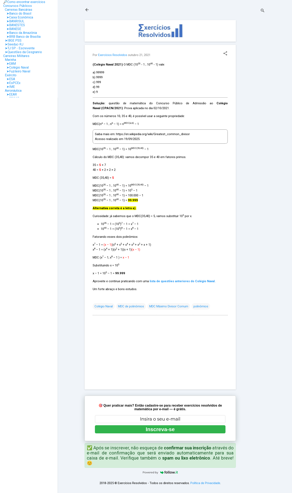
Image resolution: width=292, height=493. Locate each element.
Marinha (9, 60)
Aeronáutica (12, 91)
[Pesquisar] (262, 11)
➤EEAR (10, 94)
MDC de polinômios (131, 306)
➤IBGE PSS (12, 40)
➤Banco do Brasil (17, 13)
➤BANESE (12, 29)
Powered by (160, 472)
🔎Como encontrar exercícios (24, 2)
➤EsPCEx (11, 83)
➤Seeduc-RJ (13, 44)
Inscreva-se (160, 429)
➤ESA (9, 79)
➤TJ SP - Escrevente (19, 48)
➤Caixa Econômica (18, 17)
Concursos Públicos (17, 6)
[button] (225, 54)
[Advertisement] (252, 81)
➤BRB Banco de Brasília (22, 37)
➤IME (9, 87)
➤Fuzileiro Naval (16, 71)
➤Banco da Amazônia (20, 33)
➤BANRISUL (13, 21)
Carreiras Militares (16, 56)
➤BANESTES (14, 25)
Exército (9, 75)
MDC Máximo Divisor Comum (168, 306)
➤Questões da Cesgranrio (22, 52)
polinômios (200, 306)
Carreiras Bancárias (17, 10)
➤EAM (9, 64)
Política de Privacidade (205, 483)
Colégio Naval (103, 306)
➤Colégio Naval (16, 67)
